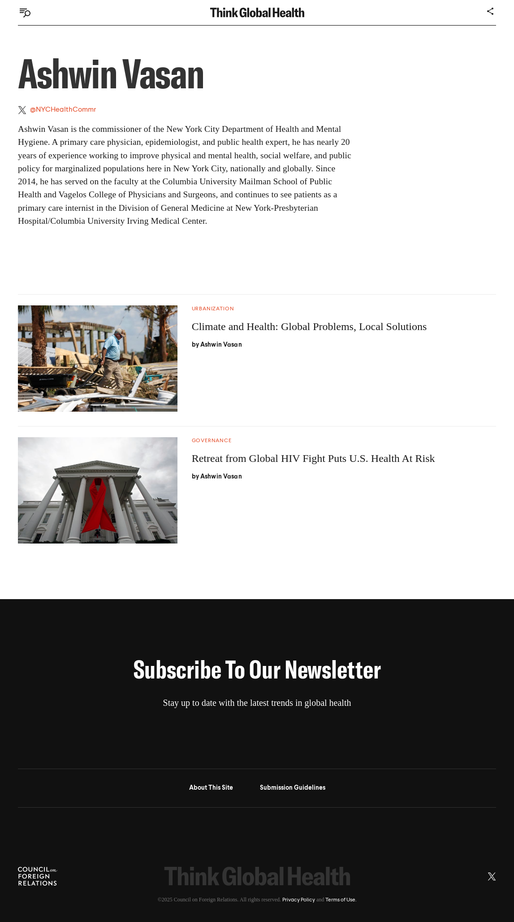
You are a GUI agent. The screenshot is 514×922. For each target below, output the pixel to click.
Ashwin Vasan (221, 345)
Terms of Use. (340, 900)
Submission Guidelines (292, 788)
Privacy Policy (298, 900)
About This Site (211, 788)
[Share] (490, 11)
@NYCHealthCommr (63, 109)
